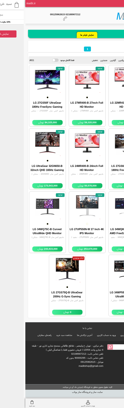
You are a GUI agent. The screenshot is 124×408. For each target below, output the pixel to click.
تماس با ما (62, 328)
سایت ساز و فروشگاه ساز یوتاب (62, 392)
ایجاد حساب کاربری (103, 335)
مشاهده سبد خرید (39, 335)
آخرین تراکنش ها (59, 335)
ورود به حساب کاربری (81, 335)
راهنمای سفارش (19, 335)
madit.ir (5, 3)
